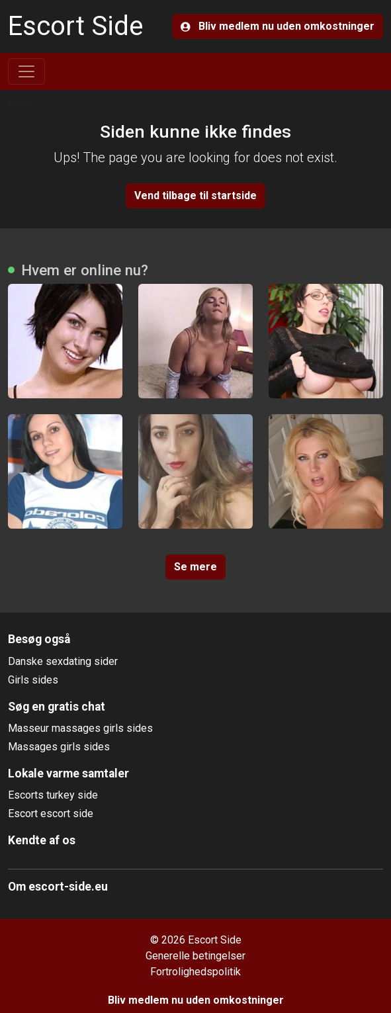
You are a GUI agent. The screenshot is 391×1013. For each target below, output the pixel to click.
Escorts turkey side (53, 795)
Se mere (195, 566)
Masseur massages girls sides (80, 728)
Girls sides (33, 680)
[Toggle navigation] (26, 71)
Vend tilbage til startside (195, 195)
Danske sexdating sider (63, 661)
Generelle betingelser (195, 955)
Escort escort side (50, 813)
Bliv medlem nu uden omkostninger (277, 26)
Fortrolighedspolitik (195, 971)
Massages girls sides (59, 746)
